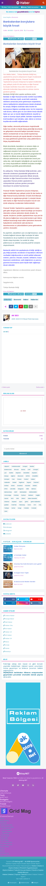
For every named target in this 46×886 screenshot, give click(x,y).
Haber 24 (7, 632)
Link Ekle (12, 489)
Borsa (23, 469)
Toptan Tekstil (20, 874)
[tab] (23, 818)
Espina (28, 866)
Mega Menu (4, 821)
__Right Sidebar (6, 831)
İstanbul (20, 485)
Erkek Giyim (35, 864)
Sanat (6, 498)
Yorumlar (27, 542)
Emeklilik (35, 476)
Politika (16, 495)
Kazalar (27, 485)
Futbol (26, 479)
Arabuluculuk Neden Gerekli (24, 582)
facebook (8, 524)
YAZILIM (23, 439)
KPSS (5, 489)
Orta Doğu (7, 495)
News (6, 642)
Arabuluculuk (16, 466)
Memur (34, 489)
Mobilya (7, 651)
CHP (29, 469)
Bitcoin (16, 469)
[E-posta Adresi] (23, 449)
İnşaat (29, 482)
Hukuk (14, 482)
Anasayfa (12, 883)
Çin (5, 473)
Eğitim (13, 476)
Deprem (18, 473)
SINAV (23, 498)
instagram (8, 530)
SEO (12, 498)
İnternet (36, 482)
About (2, 851)
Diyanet (34, 473)
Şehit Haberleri (35, 501)
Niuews (5, 866)
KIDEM (35, 485)
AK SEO (15, 315)
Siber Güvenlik (32, 498)
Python (23, 495)
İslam (13, 485)
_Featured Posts (6, 825)
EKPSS (28, 476)
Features (3, 823)
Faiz (13, 479)
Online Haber (8, 616)
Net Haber (7, 622)
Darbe (11, 473)
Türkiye (6, 508)
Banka (32, 466)
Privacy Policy (5, 855)
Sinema (6, 501)
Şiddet (6, 505)
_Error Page (4, 840)
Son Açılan (16, 542)
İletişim (35, 883)
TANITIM (13, 505)
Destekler (26, 473)
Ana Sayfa (7, 17)
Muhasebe (23, 492)
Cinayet (35, 469)
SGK (17, 498)
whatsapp (8, 527)
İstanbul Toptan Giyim (13, 864)
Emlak (6, 645)
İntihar (6, 485)
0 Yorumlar (30, 30)
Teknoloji (22, 505)
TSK (40, 505)
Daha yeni (6, 387)
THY (35, 505)
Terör (29, 505)
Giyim (10, 868)
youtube (8, 534)
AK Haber (7, 629)
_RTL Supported (6, 842)
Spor (20, 501)
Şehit (26, 501)
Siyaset (14, 501)
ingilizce (23, 857)
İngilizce (21, 482)
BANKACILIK (8, 469)
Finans (19, 479)
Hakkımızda (24, 883)
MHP (15, 492)
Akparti (6, 466)
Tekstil (17, 870)
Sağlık (38, 495)
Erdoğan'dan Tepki (21, 573)
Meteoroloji (8, 492)
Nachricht (11, 866)
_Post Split (4, 838)
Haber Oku (8, 625)
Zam (5, 511)
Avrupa (25, 466)
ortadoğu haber (20, 555)
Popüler (6, 542)
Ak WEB (23, 411)
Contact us (4, 853)
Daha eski (39, 387)
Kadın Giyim (26, 864)
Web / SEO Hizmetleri (10, 7)
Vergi (19, 508)
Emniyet (6, 479)
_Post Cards (4, 836)
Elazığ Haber (8, 619)
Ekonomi (15, 17)
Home (2, 818)
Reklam (30, 495)
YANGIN (26, 508)
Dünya (6, 476)
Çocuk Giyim (26, 870)
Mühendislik (33, 492)
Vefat (13, 508)
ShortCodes (4, 847)
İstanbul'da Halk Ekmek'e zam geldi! (28, 564)
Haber (25, 299)
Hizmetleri (29, 7)
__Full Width (4, 834)
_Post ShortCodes (7, 827)
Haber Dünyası (19, 546)
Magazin (20, 489)
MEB (27, 489)
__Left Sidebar (5, 829)
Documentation (6, 844)
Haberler (34, 299)
